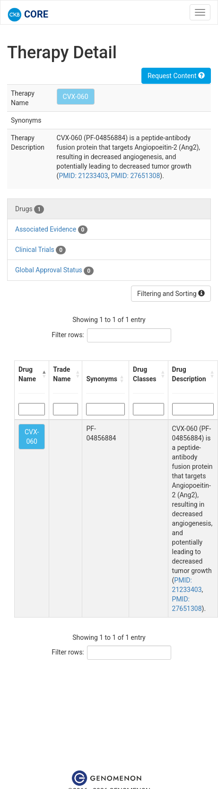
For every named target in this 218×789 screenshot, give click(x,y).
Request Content (176, 76)
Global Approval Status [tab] (54, 270)
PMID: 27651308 (135, 175)
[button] (43, 374)
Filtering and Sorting (171, 293)
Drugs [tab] (29, 209)
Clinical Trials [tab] (40, 250)
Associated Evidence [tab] (51, 229)
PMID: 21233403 (83, 175)
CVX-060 (75, 96)
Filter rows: (68, 335)
